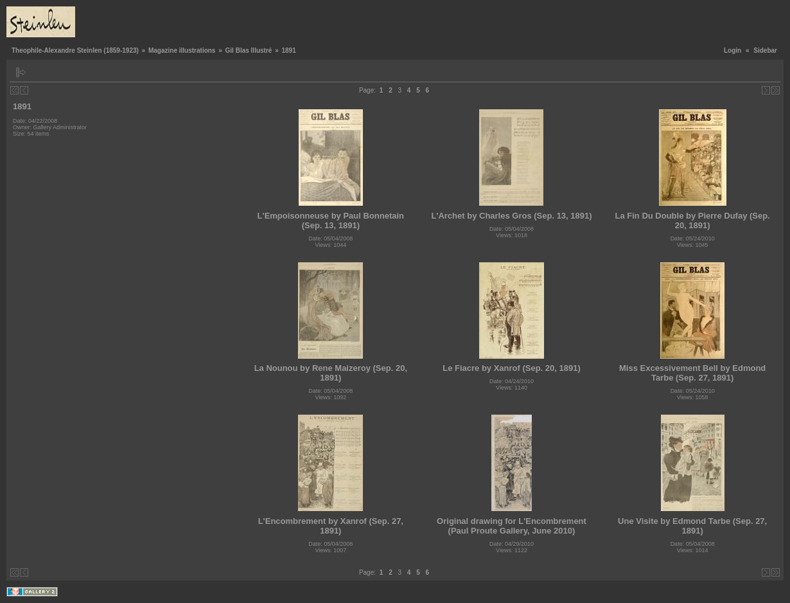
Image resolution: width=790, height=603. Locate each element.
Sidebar (765, 50)
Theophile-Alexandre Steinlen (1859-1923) (75, 50)
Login (732, 50)
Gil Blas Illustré (248, 50)
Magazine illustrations (181, 50)
